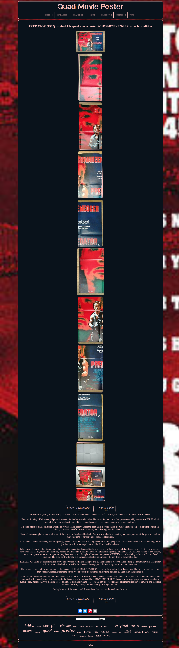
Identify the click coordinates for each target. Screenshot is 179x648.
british (29, 626)
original (121, 625)
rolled (127, 631)
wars (99, 626)
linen (39, 626)
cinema (65, 625)
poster (68, 630)
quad (47, 631)
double (79, 632)
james (74, 635)
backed (90, 636)
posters (152, 626)
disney (106, 635)
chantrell (114, 632)
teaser (81, 627)
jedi (96, 632)
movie (28, 631)
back (74, 627)
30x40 (135, 626)
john (147, 632)
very (111, 627)
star (56, 631)
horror (87, 632)
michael (144, 627)
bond (98, 635)
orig (120, 632)
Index (90, 645)
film (54, 625)
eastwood (138, 632)
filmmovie (83, 636)
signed (37, 632)
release (89, 627)
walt (106, 627)
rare (46, 626)
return (155, 632)
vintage (105, 631)
